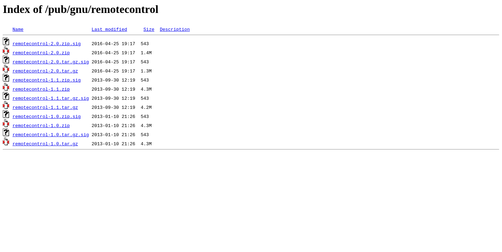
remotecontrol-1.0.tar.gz (45, 143)
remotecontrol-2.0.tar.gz (45, 71)
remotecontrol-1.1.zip (41, 89)
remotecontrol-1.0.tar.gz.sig (51, 134)
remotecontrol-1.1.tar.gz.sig (51, 98)
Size (148, 29)
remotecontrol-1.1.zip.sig (47, 80)
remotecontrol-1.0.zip (41, 125)
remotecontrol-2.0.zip (41, 52)
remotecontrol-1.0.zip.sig (47, 116)
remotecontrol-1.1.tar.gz (45, 107)
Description (175, 29)
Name (18, 29)
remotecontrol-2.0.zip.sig (47, 43)
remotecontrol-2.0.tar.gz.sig (51, 61)
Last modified (109, 29)
